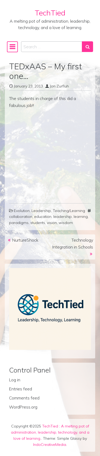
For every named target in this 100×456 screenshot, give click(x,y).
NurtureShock (25, 240)
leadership (62, 216)
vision (52, 222)
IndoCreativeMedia (49, 444)
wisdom (66, 222)
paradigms (19, 222)
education (42, 216)
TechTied (50, 12)
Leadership (41, 210)
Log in (14, 379)
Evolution (22, 210)
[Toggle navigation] (12, 46)
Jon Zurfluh (59, 86)
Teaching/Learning (69, 210)
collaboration (20, 216)
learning (81, 216)
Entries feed (20, 388)
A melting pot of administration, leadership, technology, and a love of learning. (50, 432)
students (37, 222)
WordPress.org (23, 407)
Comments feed (24, 398)
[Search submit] (87, 46)
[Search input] (51, 46)
